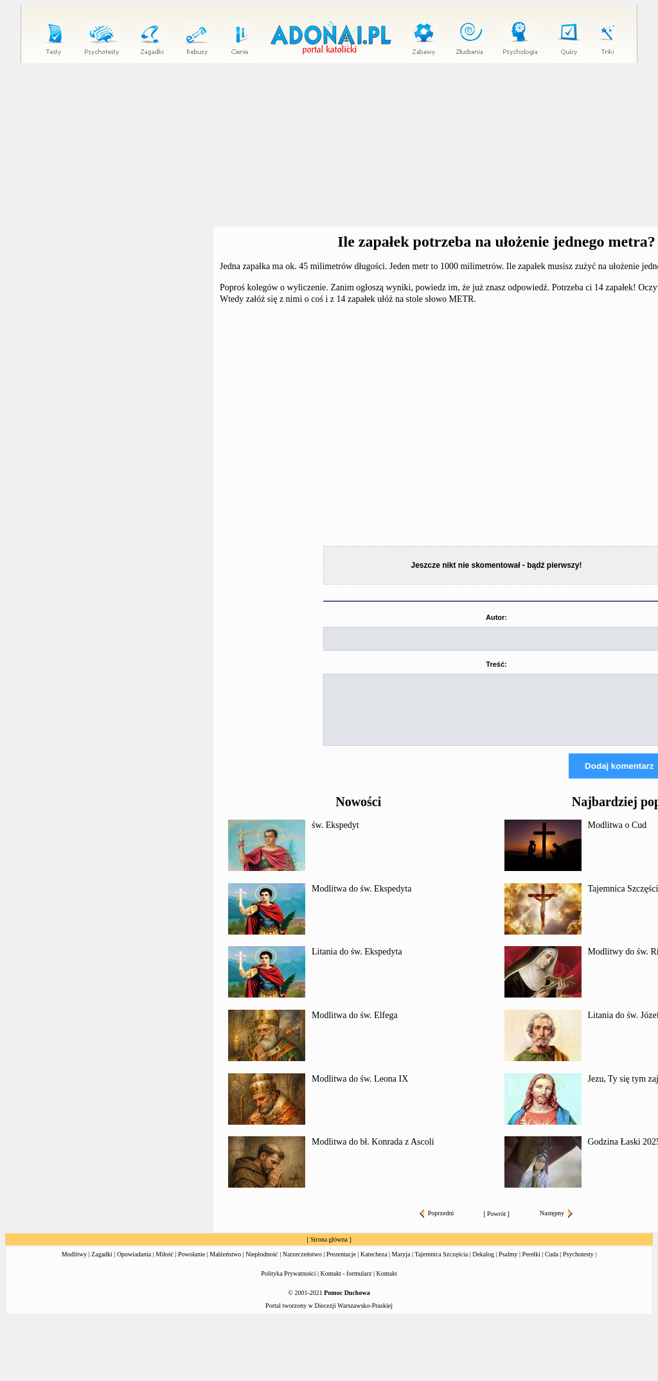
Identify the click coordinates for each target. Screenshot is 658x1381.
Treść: (496, 664)
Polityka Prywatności (288, 1285)
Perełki (531, 1265)
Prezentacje (341, 1265)
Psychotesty (578, 1265)
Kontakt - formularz (346, 1285)
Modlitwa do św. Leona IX (360, 1090)
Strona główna (329, 1250)
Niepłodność (261, 1265)
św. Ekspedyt (335, 836)
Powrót (496, 1225)
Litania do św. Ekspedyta (357, 963)
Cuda (551, 1265)
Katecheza (373, 1265)
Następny (556, 1224)
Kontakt (387, 1285)
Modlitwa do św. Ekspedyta (361, 900)
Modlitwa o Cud (617, 836)
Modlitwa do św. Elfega (355, 1027)
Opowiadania (134, 1265)
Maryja (401, 1265)
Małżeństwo (225, 1265)
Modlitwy (74, 1265)
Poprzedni (437, 1224)
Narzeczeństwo (302, 1265)
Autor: (496, 617)
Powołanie (191, 1265)
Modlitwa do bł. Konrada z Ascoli (373, 1153)
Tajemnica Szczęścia (441, 1265)
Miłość (164, 1265)
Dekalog (483, 1265)
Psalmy (508, 1265)
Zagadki (101, 1265)
